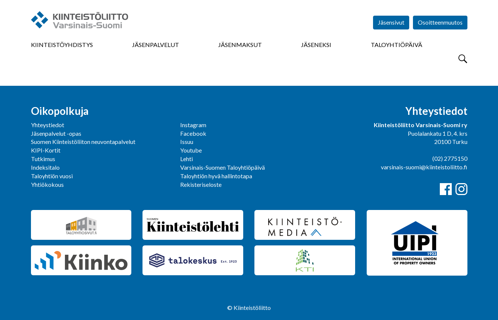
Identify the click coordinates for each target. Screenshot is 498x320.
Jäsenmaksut (240, 44)
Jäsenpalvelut (155, 44)
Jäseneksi (316, 44)
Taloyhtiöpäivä (396, 44)
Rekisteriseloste (201, 184)
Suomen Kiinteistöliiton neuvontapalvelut (83, 141)
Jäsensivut (391, 22)
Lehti (186, 158)
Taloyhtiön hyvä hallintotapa (216, 175)
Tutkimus (43, 158)
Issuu (186, 141)
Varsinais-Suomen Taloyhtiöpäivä (222, 167)
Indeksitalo (45, 167)
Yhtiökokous (47, 184)
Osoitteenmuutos (440, 22)
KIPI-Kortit (45, 150)
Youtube (191, 150)
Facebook (193, 133)
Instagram (193, 124)
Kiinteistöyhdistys (62, 44)
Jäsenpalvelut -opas (56, 133)
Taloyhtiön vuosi (52, 175)
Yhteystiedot (47, 124)
